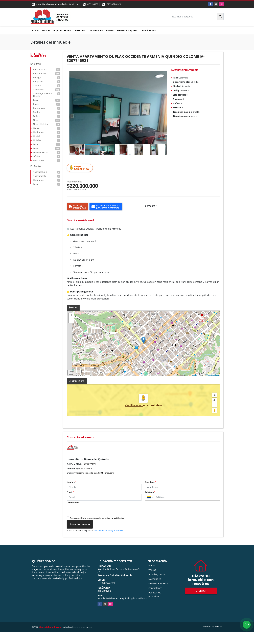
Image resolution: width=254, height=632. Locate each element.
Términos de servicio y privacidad (108, 530)
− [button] (71, 320)
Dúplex (46, 112)
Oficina (46, 156)
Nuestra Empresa (127, 30)
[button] (164, 73)
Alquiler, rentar (62, 30)
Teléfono (150, 492)
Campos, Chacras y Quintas (46, 94)
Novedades (96, 30)
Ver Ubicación (134, 405)
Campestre (46, 89)
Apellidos (150, 482)
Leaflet (194, 375)
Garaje (46, 128)
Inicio (35, 30)
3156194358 (92, 4)
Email (70, 492)
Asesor (110, 30)
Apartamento (46, 73)
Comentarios (73, 502)
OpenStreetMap (212, 375)
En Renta (35, 166)
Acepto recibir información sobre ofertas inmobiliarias (97, 517)
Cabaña (46, 85)
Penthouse (46, 160)
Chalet (46, 104)
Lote (46, 148)
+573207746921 (113, 4)
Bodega (46, 77)
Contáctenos (148, 30)
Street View (80, 168)
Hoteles (46, 140)
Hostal (46, 136)
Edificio (46, 116)
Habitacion (46, 132)
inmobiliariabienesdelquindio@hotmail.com (93, 472)
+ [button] (71, 315)
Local (46, 144)
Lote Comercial (46, 152)
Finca (46, 120)
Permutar (81, 30)
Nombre (71, 482)
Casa (46, 100)
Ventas (46, 30)
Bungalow (46, 81)
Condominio (46, 108)
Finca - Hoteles (46, 124)
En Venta (35, 63)
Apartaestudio (46, 69)
